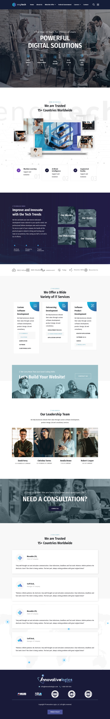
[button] (83, 376)
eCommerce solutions (24, 335)
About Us (39, 5)
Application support (54, 337)
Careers (76, 5)
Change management (55, 334)
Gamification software (23, 342)
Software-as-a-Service (81, 339)
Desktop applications (83, 333)
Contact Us (55, 508)
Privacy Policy (55, 712)
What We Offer (49, 5)
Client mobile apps (25, 348)
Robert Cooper (87, 460)
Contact (85, 5)
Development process (55, 330)
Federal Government (64, 5)
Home (32, 5)
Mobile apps (82, 344)
